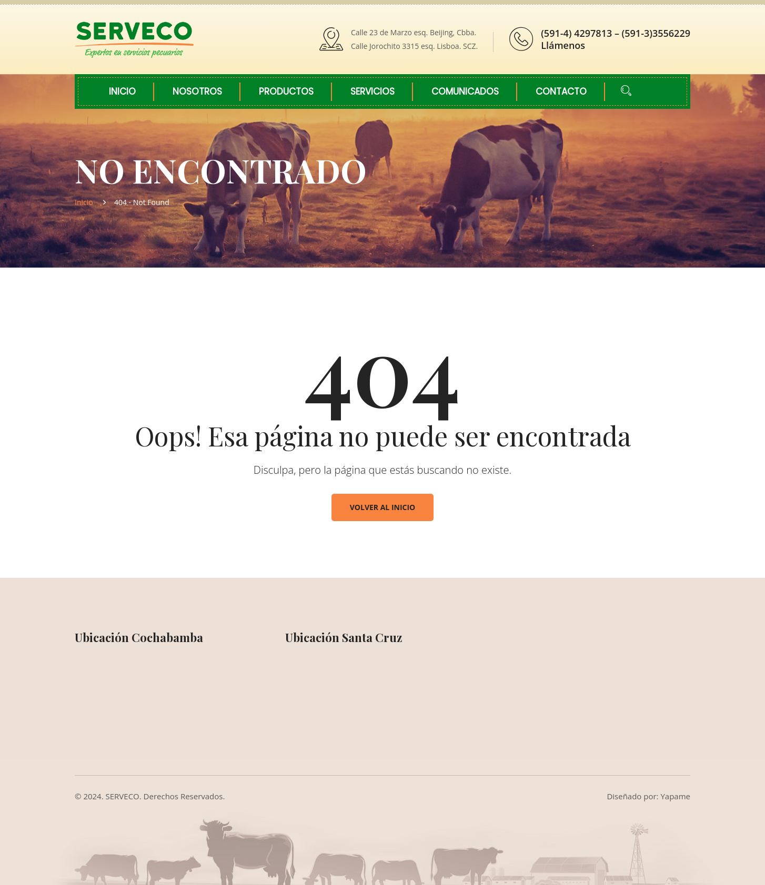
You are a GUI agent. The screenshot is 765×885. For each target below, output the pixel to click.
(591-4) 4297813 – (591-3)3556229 (615, 33)
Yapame (675, 796)
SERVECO (122, 796)
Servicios (372, 91)
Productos (286, 91)
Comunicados (465, 91)
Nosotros (197, 91)
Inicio (122, 91)
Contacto (561, 91)
